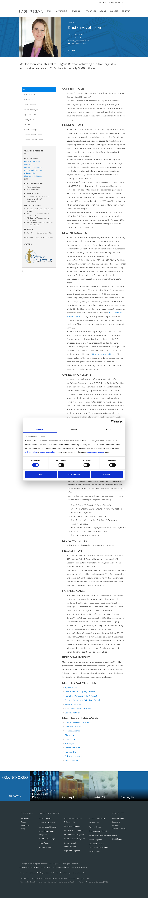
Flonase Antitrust (73, 731)
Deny (41, 475)
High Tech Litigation (72, 851)
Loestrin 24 (70, 739)
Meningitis (70, 743)
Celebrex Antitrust (73, 727)
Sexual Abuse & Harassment (100, 835)
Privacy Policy (25, 867)
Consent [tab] (39, 429)
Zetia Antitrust (71, 760)
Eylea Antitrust (71, 687)
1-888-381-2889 (116, 3)
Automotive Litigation (48, 827)
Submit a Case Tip (119, 829)
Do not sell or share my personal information (74, 873)
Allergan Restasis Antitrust (77, 722)
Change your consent (28, 873)
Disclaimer (53, 867)
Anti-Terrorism (45, 818)
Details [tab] (74, 429)
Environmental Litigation (74, 835)
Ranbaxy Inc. (70, 752)
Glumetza (69, 735)
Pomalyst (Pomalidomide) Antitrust (81, 696)
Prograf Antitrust (72, 748)
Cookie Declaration (66, 867)
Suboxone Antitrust (74, 756)
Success (114, 11)
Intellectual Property (97, 818)
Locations (116, 822)
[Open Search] (127, 3)
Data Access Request (83, 867)
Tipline (102, 3)
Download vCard (78, 44)
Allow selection (74, 475)
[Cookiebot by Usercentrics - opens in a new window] (113, 422)
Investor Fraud (94, 823)
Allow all (106, 475)
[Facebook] (20, 3)
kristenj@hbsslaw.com (79, 41)
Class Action (29, 164)
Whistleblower (95, 851)
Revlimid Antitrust (73, 704)
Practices (91, 11)
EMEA (114, 836)
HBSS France (117, 839)
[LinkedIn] (27, 3)
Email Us (115, 825)
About (103, 11)
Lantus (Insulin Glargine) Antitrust (80, 692)
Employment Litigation (73, 830)
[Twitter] (23, 3)
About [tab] (108, 429)
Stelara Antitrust (72, 713)
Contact (126, 11)
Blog (23, 829)
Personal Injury (95, 827)
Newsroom (77, 11)
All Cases (14, 796)
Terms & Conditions (40, 867)
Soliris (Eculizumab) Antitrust (78, 709)
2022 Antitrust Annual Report (103, 354)
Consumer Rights (46, 847)
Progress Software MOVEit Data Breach (82, 700)
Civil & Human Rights (47, 839)
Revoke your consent (46, 873)
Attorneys (62, 11)
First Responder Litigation (74, 839)
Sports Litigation (95, 840)
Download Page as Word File (22, 271)
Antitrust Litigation (32, 161)
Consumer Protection (33, 167)
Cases (50, 11)
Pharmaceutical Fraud (33, 176)
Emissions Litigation (72, 826)
